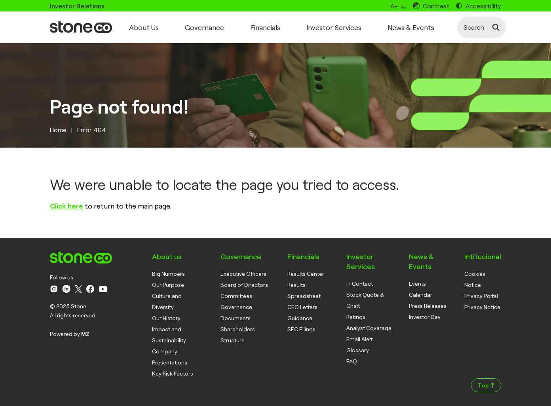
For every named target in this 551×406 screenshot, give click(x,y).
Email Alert (359, 339)
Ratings (355, 316)
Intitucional (482, 256)
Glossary (357, 350)
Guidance (299, 318)
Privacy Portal (481, 295)
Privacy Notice (482, 307)
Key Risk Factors (172, 373)
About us (167, 256)
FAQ (351, 361)
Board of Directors (244, 284)
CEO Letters (302, 307)
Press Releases (427, 305)
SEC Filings (301, 329)
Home (58, 129)
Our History (166, 318)
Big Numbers (168, 273)
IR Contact (359, 283)
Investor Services (333, 27)
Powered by (69, 333)
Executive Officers (243, 273)
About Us (144, 27)
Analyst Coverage (368, 327)
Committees (236, 295)
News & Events (411, 27)
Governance (204, 27)
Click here (66, 205)
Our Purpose (168, 284)
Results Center (305, 273)
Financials (265, 27)
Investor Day (425, 316)
